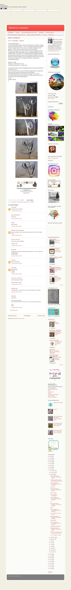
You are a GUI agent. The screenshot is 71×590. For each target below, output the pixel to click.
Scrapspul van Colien (54, 340)
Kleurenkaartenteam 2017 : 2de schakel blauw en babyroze (58, 431)
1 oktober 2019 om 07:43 (16, 218)
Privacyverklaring (50, 32)
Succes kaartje (53, 492)
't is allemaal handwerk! (54, 248)
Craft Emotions (20, 201)
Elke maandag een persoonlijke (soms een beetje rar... (55, 484)
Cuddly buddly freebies (52, 389)
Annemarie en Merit (15, 278)
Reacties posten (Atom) (19, 318)
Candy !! (55, 409)
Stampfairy (41, 32)
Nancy (12, 296)
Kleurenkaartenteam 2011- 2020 (29, 32)
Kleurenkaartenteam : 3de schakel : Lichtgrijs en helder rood (58, 418)
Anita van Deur (14, 239)
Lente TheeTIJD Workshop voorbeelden (58, 358)
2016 (50, 557)
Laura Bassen (51, 391)
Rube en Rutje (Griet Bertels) (33, 34)
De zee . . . (57, 258)
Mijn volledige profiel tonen (53, 50)
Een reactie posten (14, 310)
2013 (50, 563)
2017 (50, 555)
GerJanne (13, 288)
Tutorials (17, 32)
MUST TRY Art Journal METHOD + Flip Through (54, 351)
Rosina (12, 249)
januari (52, 551)
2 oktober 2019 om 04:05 (16, 291)
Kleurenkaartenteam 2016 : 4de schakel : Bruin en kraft (58, 424)
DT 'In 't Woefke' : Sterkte (16, 40)
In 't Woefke (24, 46)
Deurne (15, 69)
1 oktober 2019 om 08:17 (16, 235)
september (53, 537)
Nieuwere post (12, 315)
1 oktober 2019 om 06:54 (16, 210)
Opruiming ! (51, 34)
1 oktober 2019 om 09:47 (16, 263)
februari (52, 550)
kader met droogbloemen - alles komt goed (58, 250)
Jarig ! (51, 507)
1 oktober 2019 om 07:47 (16, 226)
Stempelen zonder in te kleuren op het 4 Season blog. (58, 343)
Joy (30, 201)
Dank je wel (52, 486)
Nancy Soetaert (14, 214)
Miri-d (49, 390)
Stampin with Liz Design (16, 230)
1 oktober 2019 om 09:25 (16, 245)
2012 (50, 564)
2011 (50, 566)
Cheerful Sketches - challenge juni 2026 (58, 269)
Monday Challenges (57, 323)
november (53, 472)
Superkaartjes (53, 520)
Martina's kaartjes (18, 27)
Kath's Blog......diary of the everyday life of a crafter (55, 331)
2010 (50, 568)
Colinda (13, 267)
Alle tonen (61, 364)
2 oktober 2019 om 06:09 (16, 307)
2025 (50, 458)
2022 (50, 463)
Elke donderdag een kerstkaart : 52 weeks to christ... (55, 477)
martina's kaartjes (58, 39)
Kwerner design (51, 395)
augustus (53, 539)
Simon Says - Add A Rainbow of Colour (58, 333)
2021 (50, 465)
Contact (44, 34)
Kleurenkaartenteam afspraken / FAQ (16, 34)
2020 (50, 467)
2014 (50, 561)
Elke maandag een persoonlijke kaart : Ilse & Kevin (58, 279)
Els (12, 222)
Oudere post (41, 315)
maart (52, 548)
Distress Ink (26, 201)
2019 (50, 469)
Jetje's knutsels (52, 239)
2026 (50, 456)
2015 (50, 559)
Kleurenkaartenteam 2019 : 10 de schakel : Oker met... (56, 480)
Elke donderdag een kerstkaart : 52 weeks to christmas (55, 504)
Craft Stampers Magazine (53, 394)
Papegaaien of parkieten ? (55, 526)
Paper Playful (52, 321)
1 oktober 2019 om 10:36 (16, 273)
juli (51, 540)
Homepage (27, 315)
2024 (50, 460)
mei (51, 544)
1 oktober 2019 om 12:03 (16, 284)
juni (51, 542)
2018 (50, 554)
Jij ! (51, 501)
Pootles (49, 393)
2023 (50, 461)
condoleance (14, 201)
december (53, 470)
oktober (52, 474)
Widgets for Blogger (51, 98)
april (52, 546)
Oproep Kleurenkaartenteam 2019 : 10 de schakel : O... (56, 533)
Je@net (13, 207)
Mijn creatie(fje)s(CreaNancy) (54, 267)
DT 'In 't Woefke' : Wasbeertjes (54, 495)
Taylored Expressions (52, 397)
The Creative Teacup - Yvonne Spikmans (54, 356)
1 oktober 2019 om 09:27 (16, 255)
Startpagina (10, 32)
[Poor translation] (5, 8)
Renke (32, 201)
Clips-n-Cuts (52, 349)
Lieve (12, 260)
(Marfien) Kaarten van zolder (55, 257)
